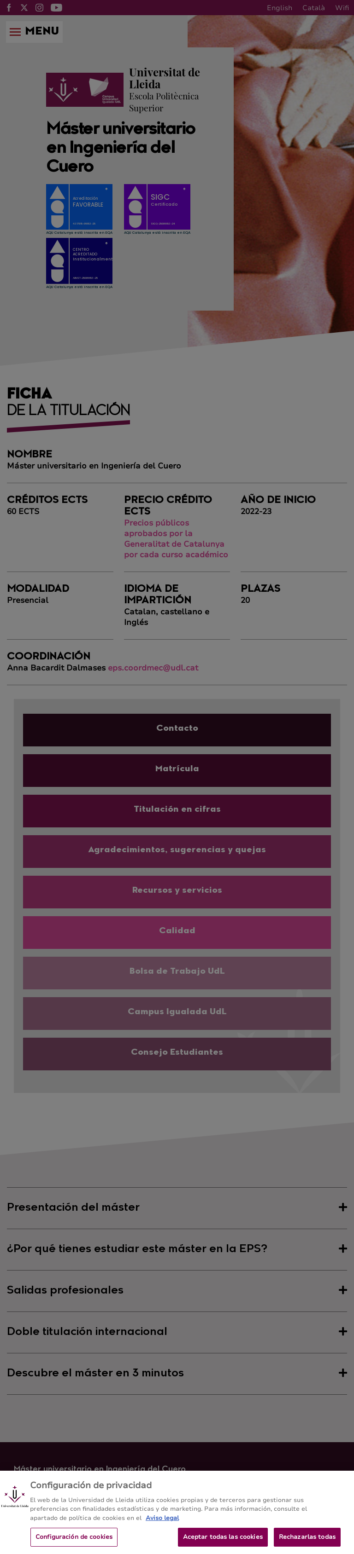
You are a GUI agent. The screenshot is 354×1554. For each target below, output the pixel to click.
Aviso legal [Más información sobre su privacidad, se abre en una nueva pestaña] (162, 1526)
